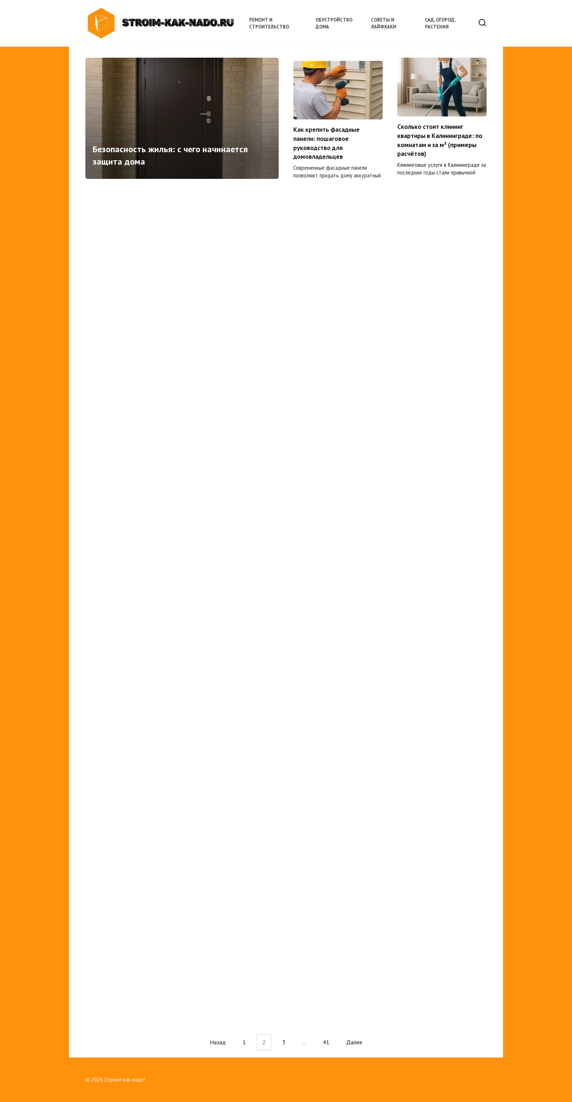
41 (326, 1042)
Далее (354, 1042)
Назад (218, 1042)
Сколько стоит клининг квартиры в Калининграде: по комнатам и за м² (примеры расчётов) (439, 142)
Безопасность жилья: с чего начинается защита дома (170, 157)
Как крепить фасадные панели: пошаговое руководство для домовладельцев (326, 146)
